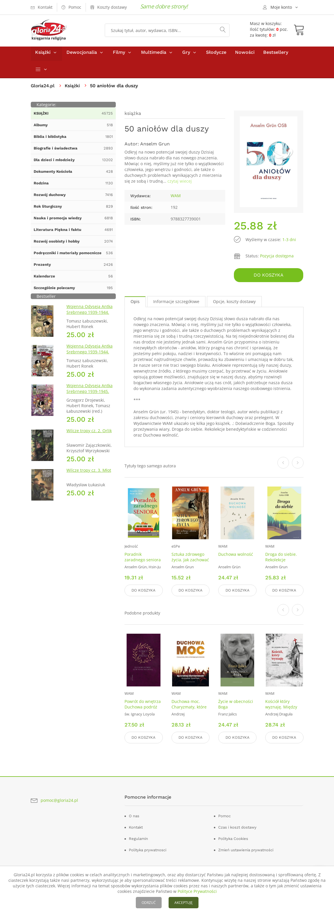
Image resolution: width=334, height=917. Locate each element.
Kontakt (136, 827)
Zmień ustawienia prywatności (245, 850)
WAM (176, 198)
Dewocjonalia (81, 55)
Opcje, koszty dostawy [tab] (234, 303)
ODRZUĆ (149, 902)
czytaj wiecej (179, 183)
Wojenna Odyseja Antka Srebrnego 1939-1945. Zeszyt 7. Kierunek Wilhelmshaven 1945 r (89, 396)
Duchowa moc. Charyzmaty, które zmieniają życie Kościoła (189, 710)
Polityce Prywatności (197, 891)
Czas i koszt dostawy (237, 827)
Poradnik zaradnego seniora (142, 558)
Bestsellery (275, 55)
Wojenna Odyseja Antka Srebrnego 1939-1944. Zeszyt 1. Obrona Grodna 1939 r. (90, 317)
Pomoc (224, 816)
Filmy (119, 55)
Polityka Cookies (233, 838)
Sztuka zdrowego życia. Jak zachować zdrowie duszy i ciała (190, 564)
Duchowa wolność (235, 556)
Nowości (244, 55)
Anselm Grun (155, 146)
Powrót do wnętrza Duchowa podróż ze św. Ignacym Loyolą (142, 710)
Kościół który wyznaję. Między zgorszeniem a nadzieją (281, 710)
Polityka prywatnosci (147, 850)
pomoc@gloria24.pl (59, 800)
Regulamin (138, 838)
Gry (186, 55)
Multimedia (153, 55)
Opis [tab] (135, 303)
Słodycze (216, 55)
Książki (42, 55)
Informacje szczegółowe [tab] (176, 303)
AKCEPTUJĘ (183, 902)
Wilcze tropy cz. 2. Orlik (89, 433)
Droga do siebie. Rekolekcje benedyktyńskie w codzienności (282, 564)
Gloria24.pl (43, 88)
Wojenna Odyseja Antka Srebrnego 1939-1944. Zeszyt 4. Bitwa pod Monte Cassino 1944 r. (89, 357)
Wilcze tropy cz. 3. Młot (88, 473)
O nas (134, 816)
